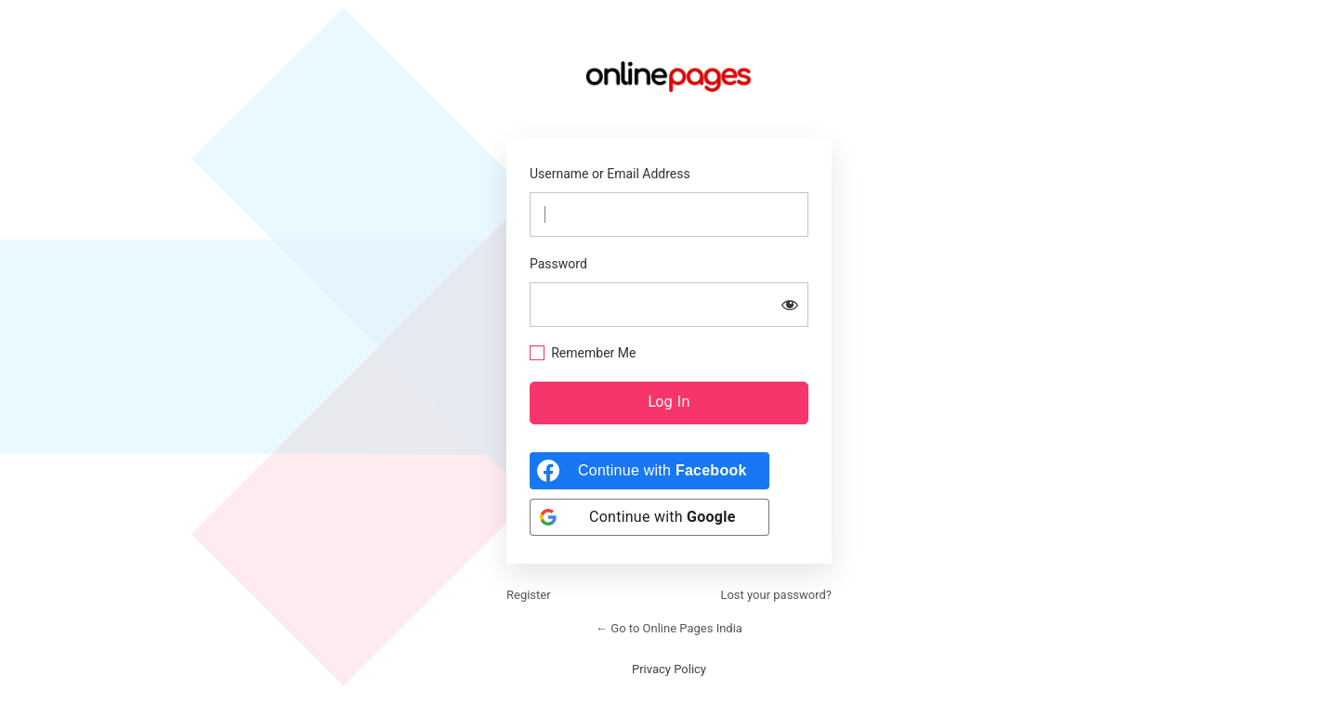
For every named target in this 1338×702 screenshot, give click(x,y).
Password (558, 263)
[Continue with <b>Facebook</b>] (649, 470)
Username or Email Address (610, 173)
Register (528, 595)
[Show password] (789, 304)
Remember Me (593, 352)
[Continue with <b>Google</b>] (649, 517)
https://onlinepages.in (669, 76)
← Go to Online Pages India (669, 628)
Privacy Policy (669, 669)
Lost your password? (776, 595)
